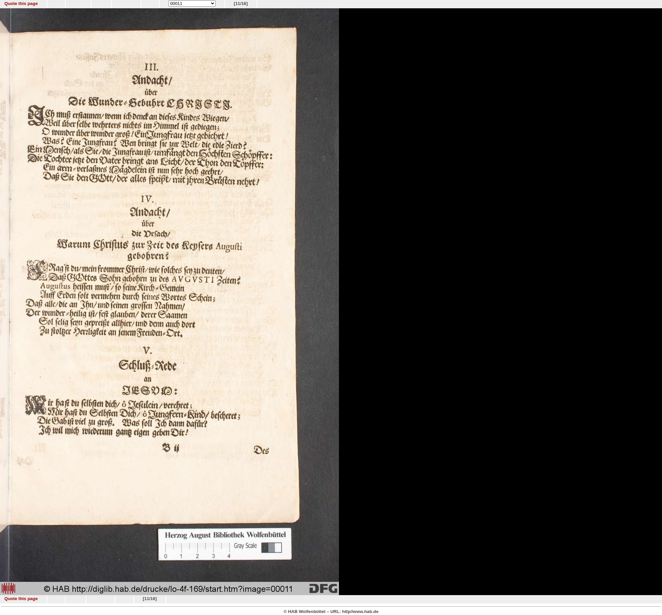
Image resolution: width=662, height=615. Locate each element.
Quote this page (21, 3)
